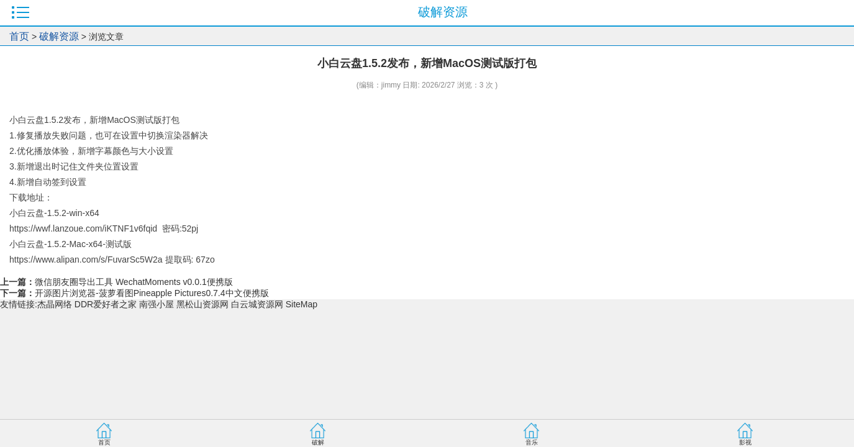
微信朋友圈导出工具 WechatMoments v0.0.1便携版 (134, 282)
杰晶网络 (54, 304)
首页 (19, 36)
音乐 (531, 442)
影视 (745, 442)
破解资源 (59, 36)
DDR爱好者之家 (106, 304)
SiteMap (301, 304)
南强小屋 (156, 304)
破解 (318, 442)
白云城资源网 (257, 304)
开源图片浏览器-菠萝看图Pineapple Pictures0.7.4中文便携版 (152, 293)
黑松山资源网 (202, 304)
